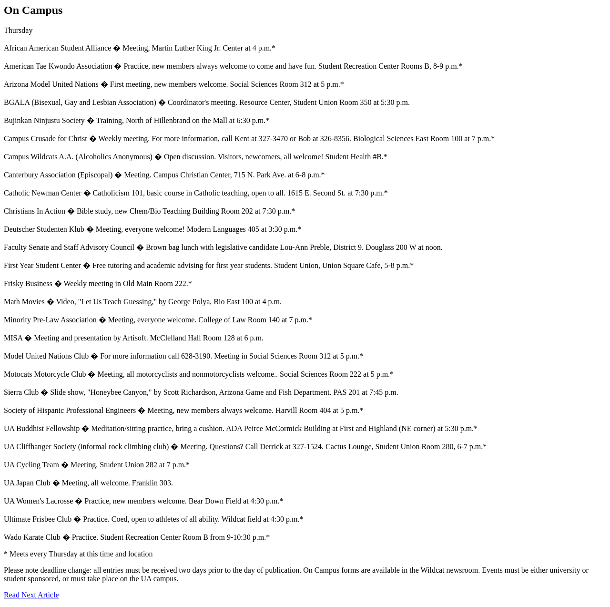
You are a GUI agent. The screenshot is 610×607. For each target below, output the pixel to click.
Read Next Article (31, 595)
